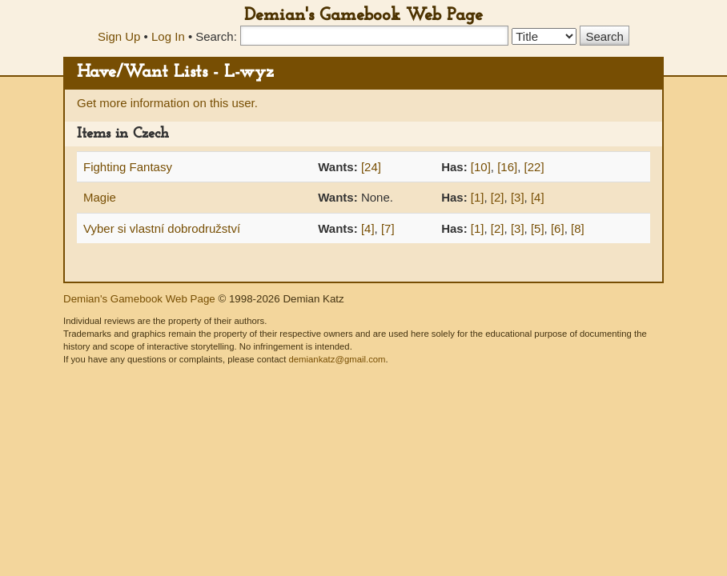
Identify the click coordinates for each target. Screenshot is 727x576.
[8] (577, 228)
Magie (99, 197)
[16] (507, 167)
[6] (557, 228)
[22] (534, 167)
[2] (497, 197)
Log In (168, 36)
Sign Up (119, 36)
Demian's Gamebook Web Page (363, 15)
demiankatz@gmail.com (336, 359)
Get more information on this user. (167, 103)
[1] (477, 197)
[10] (481, 167)
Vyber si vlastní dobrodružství (161, 228)
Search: (216, 36)
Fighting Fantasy (127, 167)
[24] (371, 167)
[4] (537, 197)
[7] (388, 228)
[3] (517, 197)
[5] (537, 228)
